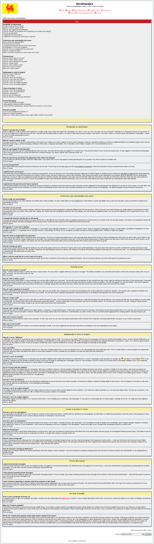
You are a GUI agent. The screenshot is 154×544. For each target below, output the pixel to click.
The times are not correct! (11, 44)
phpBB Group (64, 498)
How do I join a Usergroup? (12, 95)
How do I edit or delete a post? (13, 60)
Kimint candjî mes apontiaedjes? (13, 42)
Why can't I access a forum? (12, 67)
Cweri (68, 10)
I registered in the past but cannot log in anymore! (19, 36)
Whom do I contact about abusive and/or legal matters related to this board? (28, 115)
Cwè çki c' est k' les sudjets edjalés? (15, 84)
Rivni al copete (8, 137)
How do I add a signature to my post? (15, 61)
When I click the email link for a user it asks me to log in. (21, 52)
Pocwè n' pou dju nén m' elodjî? (13, 26)
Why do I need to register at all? (13, 28)
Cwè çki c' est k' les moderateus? (14, 92)
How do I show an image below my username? (18, 49)
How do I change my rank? (12, 51)
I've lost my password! (10, 33)
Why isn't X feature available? (12, 113)
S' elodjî (98, 13)
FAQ (61, 10)
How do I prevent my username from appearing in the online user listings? (27, 31)
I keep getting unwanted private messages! (17, 104)
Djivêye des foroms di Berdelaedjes (14, 18)
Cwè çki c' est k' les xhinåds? (12, 77)
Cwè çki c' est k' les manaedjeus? (14, 90)
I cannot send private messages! (13, 102)
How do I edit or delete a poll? (13, 65)
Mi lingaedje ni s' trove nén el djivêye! (15, 47)
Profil (71, 13)
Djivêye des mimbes (79, 10)
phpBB (74, 541)
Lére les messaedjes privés (84, 13)
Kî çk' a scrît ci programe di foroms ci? (15, 111)
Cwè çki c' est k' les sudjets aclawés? (15, 83)
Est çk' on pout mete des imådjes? (14, 79)
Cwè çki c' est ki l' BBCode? (12, 74)
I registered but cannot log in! (12, 35)
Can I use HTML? (9, 76)
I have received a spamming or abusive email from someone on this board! (27, 106)
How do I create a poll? (10, 63)
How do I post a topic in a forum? (14, 58)
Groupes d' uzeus (93, 10)
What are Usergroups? (10, 93)
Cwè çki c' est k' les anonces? (13, 81)
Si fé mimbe (105, 10)
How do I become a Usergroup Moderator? (17, 97)
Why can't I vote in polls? (11, 68)
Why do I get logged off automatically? (15, 30)
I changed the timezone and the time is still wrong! (19, 45)
